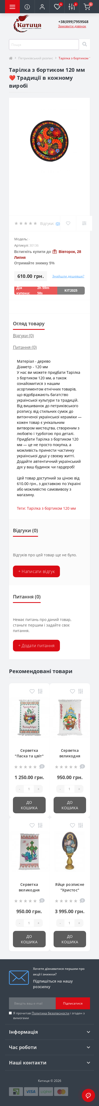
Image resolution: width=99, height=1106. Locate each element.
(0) (58, 223)
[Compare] (84, 223)
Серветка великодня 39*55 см (29, 890)
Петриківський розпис (35, 58)
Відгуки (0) (23, 336)
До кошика (29, 805)
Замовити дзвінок (72, 26)
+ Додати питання (36, 646)
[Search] (84, 44)
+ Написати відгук (36, 571)
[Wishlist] (68, 223)
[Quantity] (28, 789)
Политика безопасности (50, 1013)
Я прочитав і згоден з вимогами (49, 1015)
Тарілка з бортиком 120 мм (51, 508)
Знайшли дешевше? (68, 276)
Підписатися (73, 1003)
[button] (42, 6)
